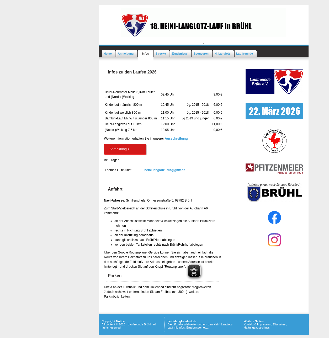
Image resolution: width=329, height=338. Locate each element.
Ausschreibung (176, 138)
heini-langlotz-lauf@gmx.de (164, 170)
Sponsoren (201, 53)
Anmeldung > (119, 149)
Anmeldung (126, 53)
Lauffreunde (244, 53)
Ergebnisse (179, 53)
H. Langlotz (222, 53)
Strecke (161, 53)
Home (108, 53)
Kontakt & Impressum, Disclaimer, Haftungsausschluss (265, 326)
